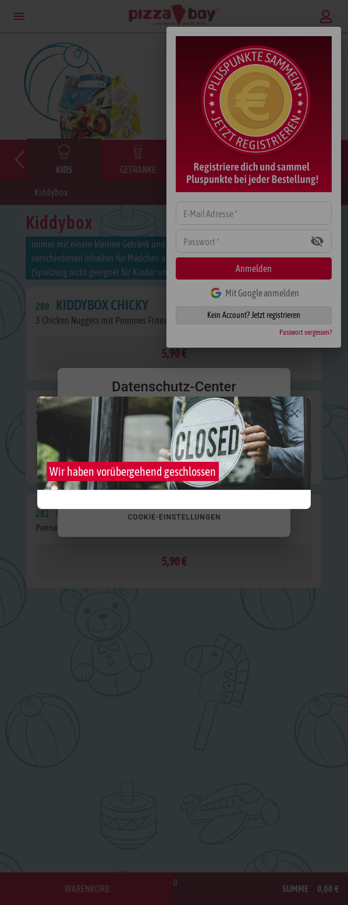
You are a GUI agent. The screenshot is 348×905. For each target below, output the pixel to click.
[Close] (294, 413)
